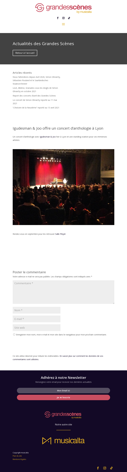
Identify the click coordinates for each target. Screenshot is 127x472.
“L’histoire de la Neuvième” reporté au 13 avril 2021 (36, 107)
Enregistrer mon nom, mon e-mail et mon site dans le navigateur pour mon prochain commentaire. (61, 334)
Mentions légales (19, 459)
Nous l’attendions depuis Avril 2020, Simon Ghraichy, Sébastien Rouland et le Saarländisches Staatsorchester (36, 80)
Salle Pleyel (60, 234)
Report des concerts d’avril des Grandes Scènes (34, 95)
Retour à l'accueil (25, 52)
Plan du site (17, 456)
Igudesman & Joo (48, 136)
